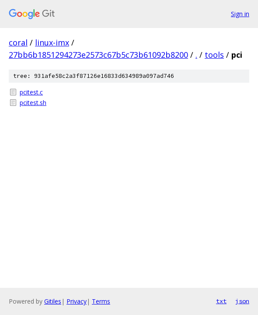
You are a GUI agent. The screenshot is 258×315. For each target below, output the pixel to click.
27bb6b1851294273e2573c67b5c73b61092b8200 (98, 54)
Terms (101, 301)
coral (18, 42)
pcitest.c (31, 92)
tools (214, 54)
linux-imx (52, 42)
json (242, 301)
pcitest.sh (33, 102)
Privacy (76, 301)
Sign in (240, 14)
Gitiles (52, 301)
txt (221, 301)
